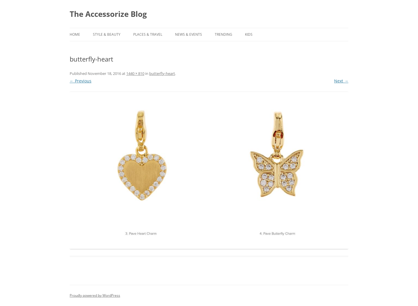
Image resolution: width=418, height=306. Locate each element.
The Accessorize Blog (108, 14)
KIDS (249, 34)
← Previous (80, 81)
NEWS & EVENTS (188, 34)
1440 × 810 (135, 73)
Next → (341, 81)
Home (75, 34)
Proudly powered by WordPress (95, 295)
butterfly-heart (162, 73)
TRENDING (223, 34)
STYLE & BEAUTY (106, 34)
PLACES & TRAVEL (147, 34)
